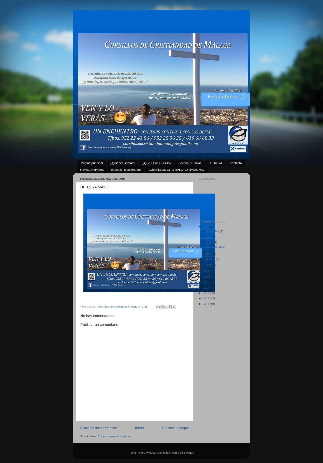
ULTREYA (215, 163)
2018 (206, 226)
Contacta (235, 163)
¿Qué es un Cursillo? (156, 163)
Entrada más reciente (98, 428)
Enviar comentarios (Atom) (114, 436)
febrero (211, 259)
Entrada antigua (175, 428)
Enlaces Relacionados (126, 169)
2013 (206, 293)
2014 (206, 287)
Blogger (188, 452)
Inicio (139, 428)
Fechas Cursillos (189, 163)
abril (209, 253)
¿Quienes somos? (122, 163)
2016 (206, 276)
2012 (206, 298)
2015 (206, 282)
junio (209, 236)
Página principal (92, 163)
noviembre (213, 231)
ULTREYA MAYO (216, 246)
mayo (210, 242)
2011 (206, 303)
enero (210, 264)
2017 (206, 271)
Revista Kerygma (92, 169)
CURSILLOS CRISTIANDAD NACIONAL (177, 169)
